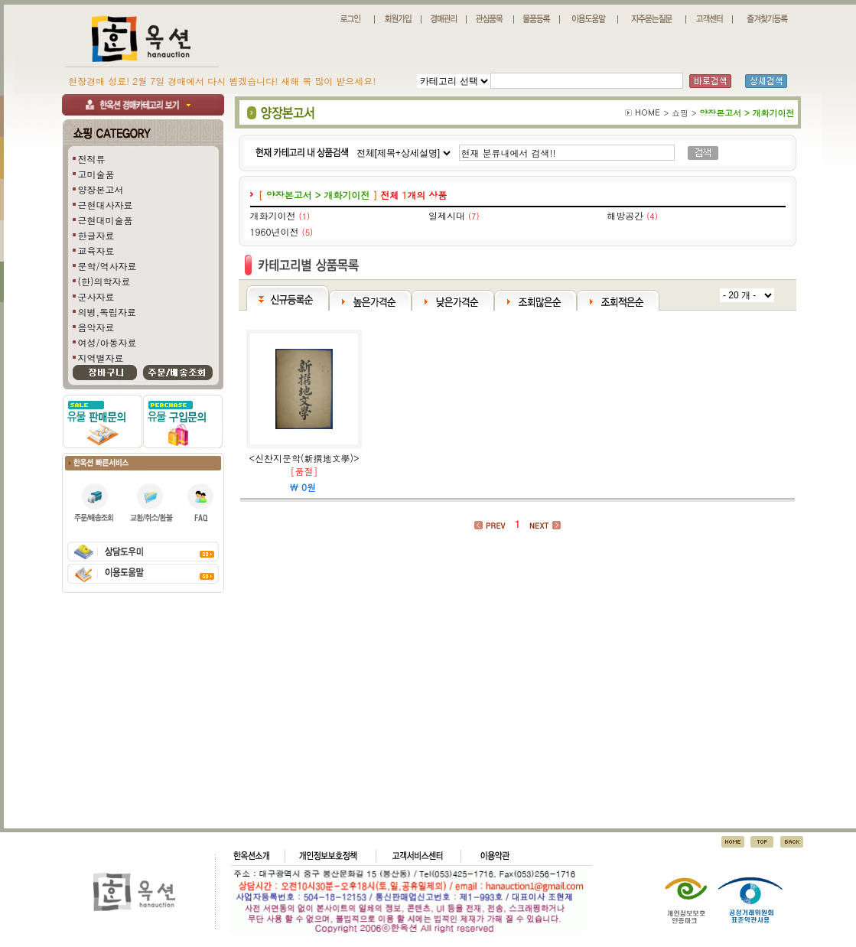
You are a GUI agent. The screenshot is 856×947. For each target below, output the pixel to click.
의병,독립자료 (107, 311)
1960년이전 (274, 231)
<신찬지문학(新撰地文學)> (304, 457)
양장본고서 (101, 189)
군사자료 (96, 296)
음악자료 (96, 327)
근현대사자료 (105, 204)
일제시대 (446, 215)
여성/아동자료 (107, 342)
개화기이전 (273, 215)
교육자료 (96, 250)
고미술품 (96, 174)
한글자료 (96, 235)
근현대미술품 (105, 219)
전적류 (92, 158)
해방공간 (625, 215)
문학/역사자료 (107, 265)
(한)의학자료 (104, 281)
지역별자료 (101, 357)
